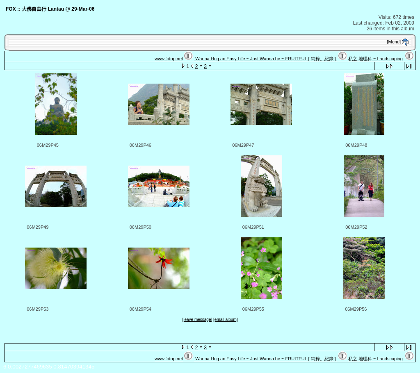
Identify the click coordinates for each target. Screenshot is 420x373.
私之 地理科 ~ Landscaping (375, 58)
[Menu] (394, 41)
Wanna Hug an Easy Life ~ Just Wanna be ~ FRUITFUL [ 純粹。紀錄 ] (265, 58)
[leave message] (197, 319)
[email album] (225, 319)
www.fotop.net (169, 58)
